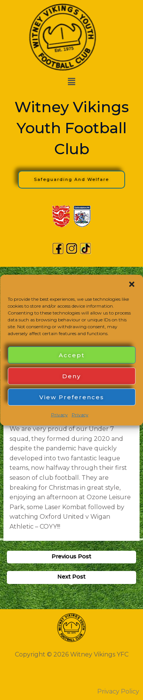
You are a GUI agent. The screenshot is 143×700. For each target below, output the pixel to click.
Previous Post (71, 556)
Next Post (71, 576)
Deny (71, 375)
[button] (131, 284)
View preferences (71, 396)
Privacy (59, 415)
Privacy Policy (118, 691)
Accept (72, 354)
